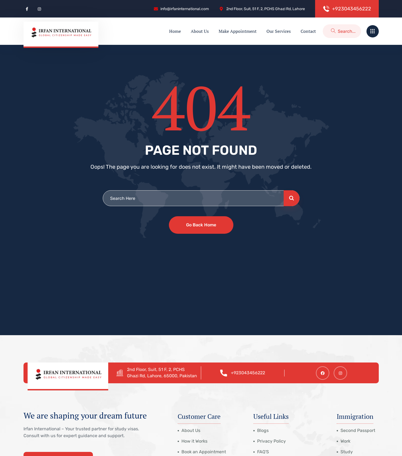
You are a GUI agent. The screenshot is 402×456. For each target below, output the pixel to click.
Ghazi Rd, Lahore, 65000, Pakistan (164, 375)
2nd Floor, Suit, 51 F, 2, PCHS (158, 369)
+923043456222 (250, 372)
